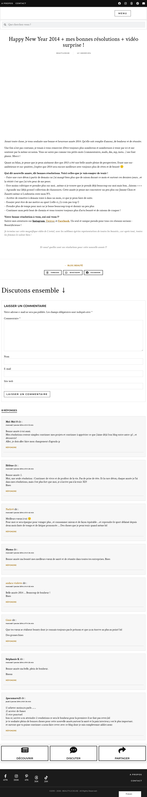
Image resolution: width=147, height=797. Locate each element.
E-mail (7, 369)
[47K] (26, 776)
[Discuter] (73, 750)
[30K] (36, 777)
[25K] (46, 777)
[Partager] (122, 750)
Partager (122, 758)
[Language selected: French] (130, 794)
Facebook (64, 221)
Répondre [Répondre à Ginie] (11, 641)
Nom (6, 356)
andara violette (14, 583)
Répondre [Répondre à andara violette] (11, 602)
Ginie (9, 620)
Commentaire (12, 318)
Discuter (73, 758)
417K (5, 780)
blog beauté (75, 265)
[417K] (5, 776)
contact (21, 3)
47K (27, 780)
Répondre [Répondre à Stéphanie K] (11, 680)
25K (46, 781)
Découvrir (24, 758)
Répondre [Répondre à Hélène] (11, 491)
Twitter (50, 221)
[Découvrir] (25, 750)
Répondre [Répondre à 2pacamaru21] (11, 731)
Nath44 (10, 509)
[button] (53, 272)
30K (36, 781)
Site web (8, 381)
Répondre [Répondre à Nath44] (11, 531)
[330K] (16, 776)
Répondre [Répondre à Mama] (11, 565)
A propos (7, 3)
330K (16, 780)
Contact (136, 781)
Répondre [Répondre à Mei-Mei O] (11, 447)
